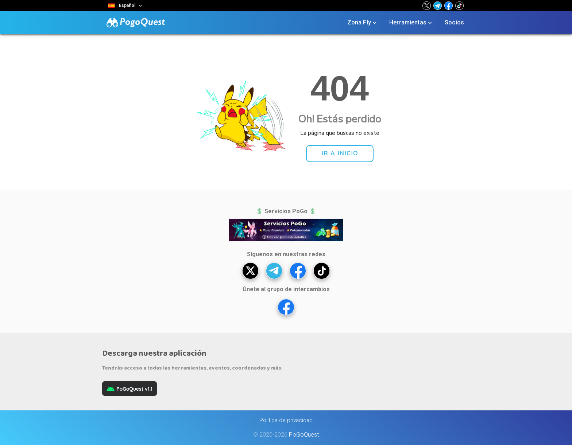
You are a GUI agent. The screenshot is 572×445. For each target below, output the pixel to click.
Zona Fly (362, 22)
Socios (454, 22)
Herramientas (411, 22)
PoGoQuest (304, 434)
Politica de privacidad (286, 420)
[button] (426, 5)
